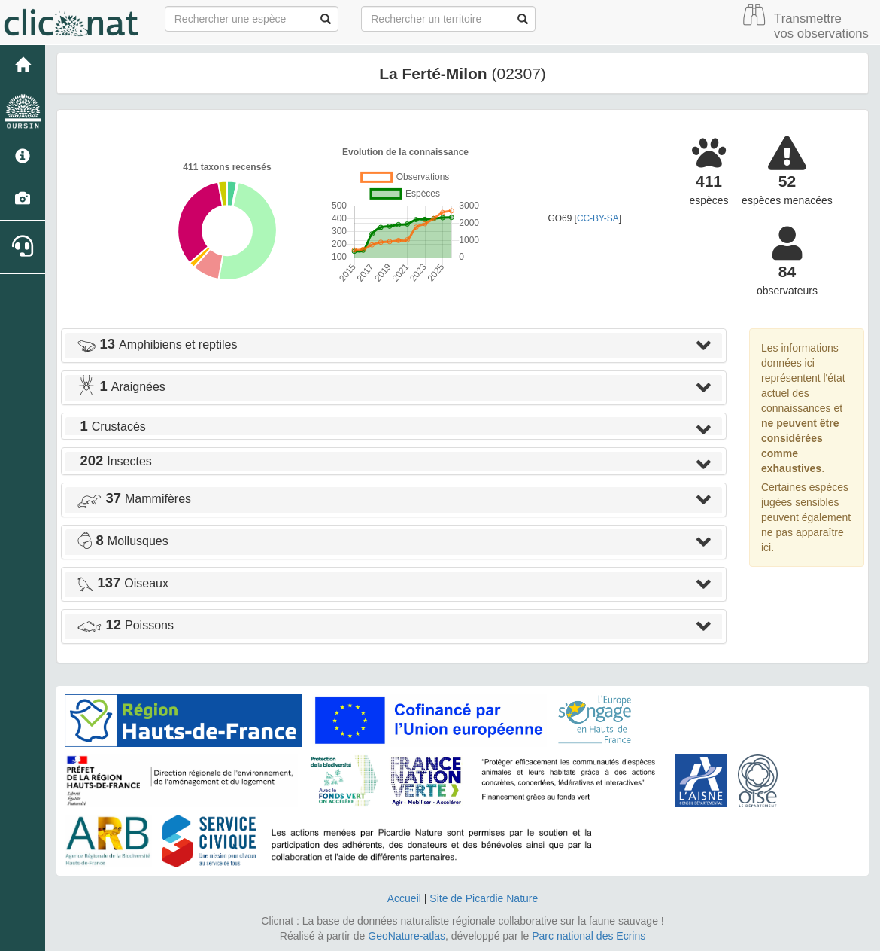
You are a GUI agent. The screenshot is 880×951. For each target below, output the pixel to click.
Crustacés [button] (111, 426)
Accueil (404, 898)
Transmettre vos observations (821, 26)
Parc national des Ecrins (588, 936)
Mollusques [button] (122, 541)
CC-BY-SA (598, 218)
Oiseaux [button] (122, 583)
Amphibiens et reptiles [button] (157, 344)
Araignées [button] (121, 386)
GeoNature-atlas (406, 936)
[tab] (393, 345)
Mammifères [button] (134, 498)
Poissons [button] (125, 625)
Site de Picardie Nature (483, 898)
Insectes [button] (114, 461)
